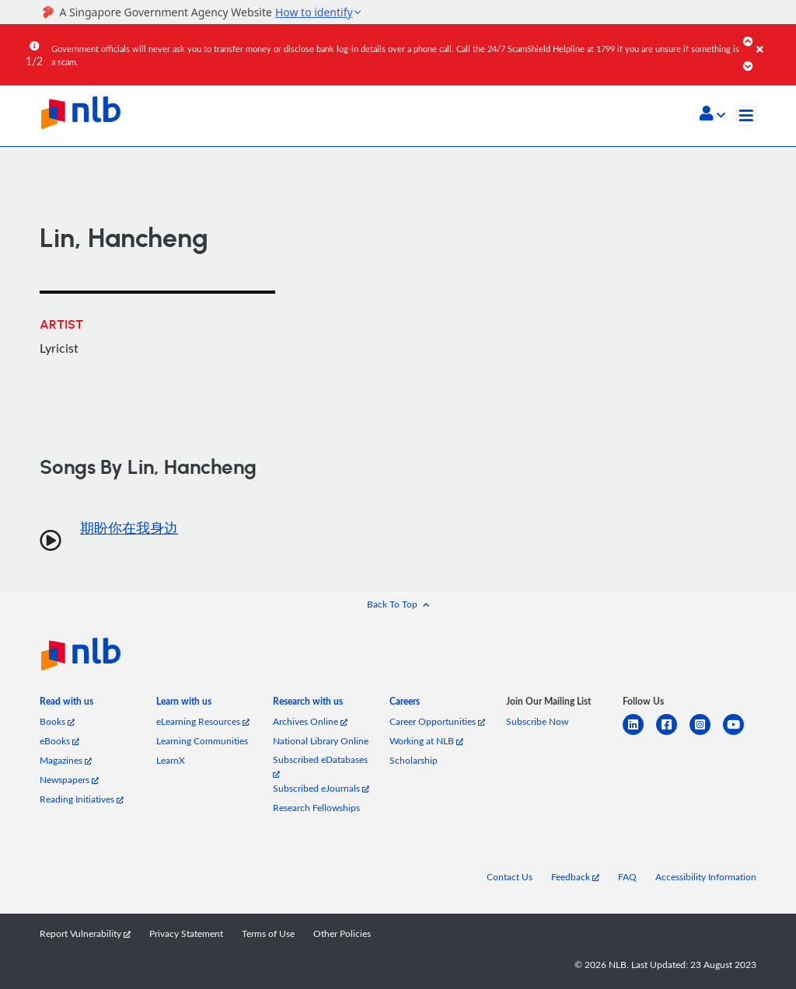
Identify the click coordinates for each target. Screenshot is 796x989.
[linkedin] (639, 734)
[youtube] (739, 734)
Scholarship (413, 760)
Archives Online (310, 721)
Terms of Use (268, 933)
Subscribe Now (537, 721)
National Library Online (320, 741)
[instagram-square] (706, 734)
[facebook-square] (673, 734)
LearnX (170, 760)
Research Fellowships (316, 807)
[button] (712, 115)
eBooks (59, 741)
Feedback (575, 877)
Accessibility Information (705, 877)
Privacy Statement (186, 933)
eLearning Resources (203, 721)
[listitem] (66, 704)
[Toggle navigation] (746, 116)
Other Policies (342, 933)
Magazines (66, 760)
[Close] (773, 38)
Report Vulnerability (85, 933)
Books (57, 721)
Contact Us (509, 877)
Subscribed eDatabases (320, 766)
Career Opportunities (437, 721)
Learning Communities (202, 741)
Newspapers (69, 779)
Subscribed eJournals (321, 788)
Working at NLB (426, 741)
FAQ (627, 877)
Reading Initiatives (82, 799)
